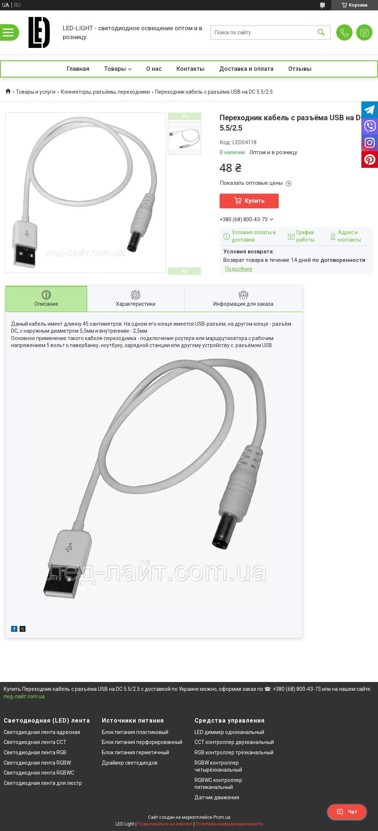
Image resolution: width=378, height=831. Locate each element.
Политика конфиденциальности (229, 824)
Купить (255, 200)
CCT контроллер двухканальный (234, 742)
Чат (347, 812)
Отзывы (300, 68)
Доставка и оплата (246, 68)
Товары (115, 68)
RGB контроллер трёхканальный (234, 752)
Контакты (190, 68)
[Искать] (321, 32)
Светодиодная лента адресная (42, 732)
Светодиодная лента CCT (35, 742)
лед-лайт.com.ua (24, 696)
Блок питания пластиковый (135, 732)
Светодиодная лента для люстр (43, 783)
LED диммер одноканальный (229, 732)
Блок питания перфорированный (142, 742)
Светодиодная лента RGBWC (39, 773)
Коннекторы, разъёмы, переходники (105, 92)
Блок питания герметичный (135, 752)
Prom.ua (221, 817)
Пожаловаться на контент (165, 824)
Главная (78, 68)
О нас (154, 68)
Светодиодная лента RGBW (37, 763)
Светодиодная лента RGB (35, 752)
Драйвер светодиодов (130, 763)
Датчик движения (217, 797)
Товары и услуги (35, 92)
